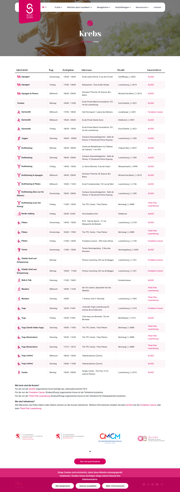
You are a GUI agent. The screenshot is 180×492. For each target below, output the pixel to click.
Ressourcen (141, 7)
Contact (157, 7)
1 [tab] (90, 451)
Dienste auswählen (88, 486)
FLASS (57, 7)
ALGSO (151, 77)
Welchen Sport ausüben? (78, 7)
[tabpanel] (29, 439)
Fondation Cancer (155, 112)
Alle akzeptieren (63, 486)
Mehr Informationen (115, 486)
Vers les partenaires (90, 461)
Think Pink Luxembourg (30, 408)
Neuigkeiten (102, 7)
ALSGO (151, 356)
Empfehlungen (122, 7)
